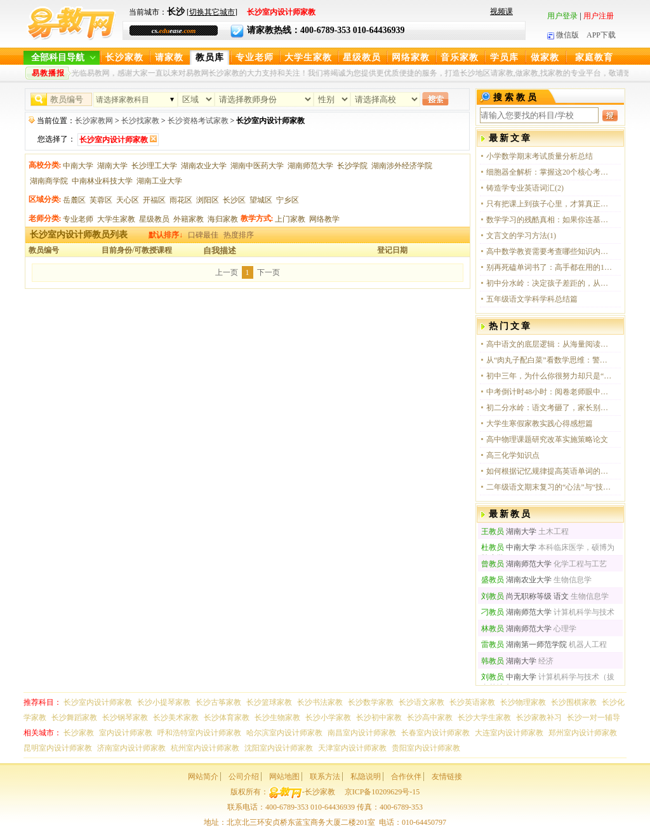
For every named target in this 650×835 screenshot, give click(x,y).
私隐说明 (365, 776)
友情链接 (447, 776)
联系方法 (325, 776)
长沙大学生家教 (484, 717)
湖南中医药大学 (257, 165)
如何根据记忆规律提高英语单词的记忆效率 (549, 471)
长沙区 (234, 200)
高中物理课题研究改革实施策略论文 (547, 439)
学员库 (504, 57)
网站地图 (284, 776)
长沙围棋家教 (574, 702)
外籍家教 (188, 219)
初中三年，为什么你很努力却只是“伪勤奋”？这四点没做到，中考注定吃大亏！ (549, 375)
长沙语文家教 (421, 702)
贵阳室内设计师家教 (426, 748)
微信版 (563, 34)
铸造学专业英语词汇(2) (525, 188)
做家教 (545, 57)
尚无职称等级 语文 (525, 596)
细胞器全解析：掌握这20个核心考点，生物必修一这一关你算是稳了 (549, 172)
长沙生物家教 (277, 717)
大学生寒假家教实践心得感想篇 (539, 423)
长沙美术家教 (176, 717)
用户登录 (562, 15)
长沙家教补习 (539, 717)
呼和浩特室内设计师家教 (199, 732)
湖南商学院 (49, 181)
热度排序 (238, 234)
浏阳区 (207, 200)
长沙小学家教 (328, 717)
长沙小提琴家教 (163, 702)
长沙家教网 (94, 120)
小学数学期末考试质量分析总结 (539, 156)
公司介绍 (244, 776)
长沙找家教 (140, 120)
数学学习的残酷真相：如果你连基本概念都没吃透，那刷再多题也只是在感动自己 (549, 219)
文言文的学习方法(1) (521, 235)
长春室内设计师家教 (435, 732)
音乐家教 (460, 57)
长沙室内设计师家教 (97, 702)
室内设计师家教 (125, 732)
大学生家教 (308, 57)
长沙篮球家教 (269, 702)
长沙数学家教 (371, 702)
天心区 (127, 200)
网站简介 (203, 776)
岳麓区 (74, 200)
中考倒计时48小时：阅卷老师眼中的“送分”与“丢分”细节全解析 (549, 391)
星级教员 (362, 57)
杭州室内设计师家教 (205, 748)
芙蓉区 (101, 200)
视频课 (501, 11)
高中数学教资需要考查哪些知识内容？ (549, 251)
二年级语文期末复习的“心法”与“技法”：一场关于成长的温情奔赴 (549, 487)
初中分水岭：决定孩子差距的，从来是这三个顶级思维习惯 (549, 283)
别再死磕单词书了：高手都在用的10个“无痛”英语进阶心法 (549, 267)
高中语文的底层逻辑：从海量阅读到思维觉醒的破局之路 (549, 344)
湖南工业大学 (159, 181)
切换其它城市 (212, 12)
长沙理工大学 (154, 165)
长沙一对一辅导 (593, 717)
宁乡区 (287, 200)
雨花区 (180, 200)
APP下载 (601, 34)
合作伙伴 (406, 776)
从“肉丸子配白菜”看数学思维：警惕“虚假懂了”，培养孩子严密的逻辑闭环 (549, 360)
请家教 (169, 57)
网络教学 (324, 219)
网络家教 (411, 57)
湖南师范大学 (310, 165)
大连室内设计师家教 (509, 732)
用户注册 (598, 15)
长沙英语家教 (472, 702)
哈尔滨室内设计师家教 (284, 732)
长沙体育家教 (226, 717)
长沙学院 (352, 165)
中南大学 (78, 165)
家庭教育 (594, 57)
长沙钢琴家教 (125, 717)
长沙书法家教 (320, 702)
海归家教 (223, 219)
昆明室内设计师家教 (57, 748)
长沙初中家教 (379, 717)
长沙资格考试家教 (198, 120)
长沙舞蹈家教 (74, 717)
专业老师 (254, 57)
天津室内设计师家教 (352, 748)
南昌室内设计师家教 (362, 732)
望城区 (260, 200)
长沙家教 (124, 57)
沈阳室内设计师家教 (278, 748)
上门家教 (290, 219)
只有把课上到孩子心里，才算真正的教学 (549, 203)
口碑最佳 (203, 234)
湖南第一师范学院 (524, 644)
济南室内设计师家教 (131, 748)
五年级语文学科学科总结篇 (532, 299)
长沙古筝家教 (218, 702)
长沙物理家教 (523, 702)
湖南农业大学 (204, 165)
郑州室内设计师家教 (582, 732)
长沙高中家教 (430, 717)
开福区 (154, 200)
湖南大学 (112, 165)
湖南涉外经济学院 (401, 165)
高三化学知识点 (513, 455)
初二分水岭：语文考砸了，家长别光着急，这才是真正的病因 (549, 407)
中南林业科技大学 (102, 181)
